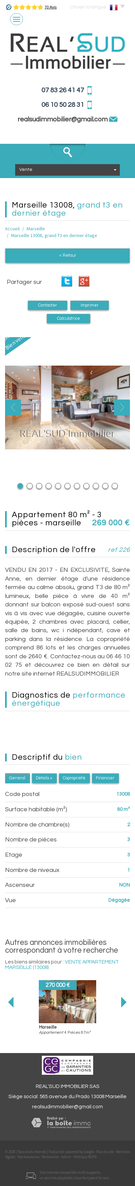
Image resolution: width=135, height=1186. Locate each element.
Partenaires (50, 1156)
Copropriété (74, 778)
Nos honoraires (28, 1156)
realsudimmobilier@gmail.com (67, 1106)
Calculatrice (68, 318)
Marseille (36, 229)
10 (105, 486)
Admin (66, 1156)
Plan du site (105, 1151)
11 (115, 486)
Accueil (12, 229)
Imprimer (90, 305)
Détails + (44, 778)
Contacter (47, 305)
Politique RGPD (85, 1156)
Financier (105, 778)
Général (17, 778)
